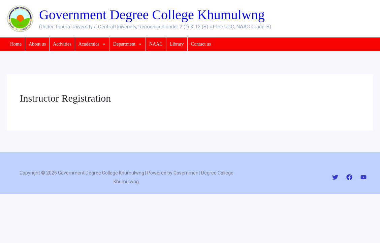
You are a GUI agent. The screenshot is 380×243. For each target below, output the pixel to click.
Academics (92, 44)
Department (127, 44)
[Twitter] (335, 177)
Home (16, 44)
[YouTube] (363, 177)
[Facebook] (349, 177)
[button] (102, 44)
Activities (62, 44)
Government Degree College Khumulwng (152, 14)
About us (37, 44)
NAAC (156, 44)
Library (177, 44)
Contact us (201, 44)
